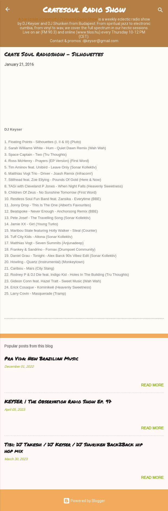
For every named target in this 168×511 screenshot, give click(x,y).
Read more (152, 385)
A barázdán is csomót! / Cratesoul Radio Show (57, 19)
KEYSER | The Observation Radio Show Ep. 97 (57, 401)
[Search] (160, 11)
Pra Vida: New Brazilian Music (41, 358)
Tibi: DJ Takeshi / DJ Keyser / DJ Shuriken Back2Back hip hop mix (73, 447)
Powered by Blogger (84, 501)
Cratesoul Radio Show (84, 9)
